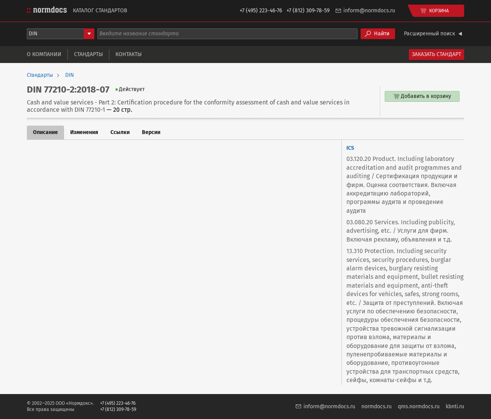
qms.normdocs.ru (419, 406)
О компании (44, 54)
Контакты (128, 54)
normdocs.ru (376, 406)
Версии (151, 132)
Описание (45, 132)
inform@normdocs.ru (369, 10)
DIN (69, 75)
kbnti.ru (455, 406)
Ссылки (120, 132)
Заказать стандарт (436, 54)
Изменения (84, 132)
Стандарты (88, 54)
